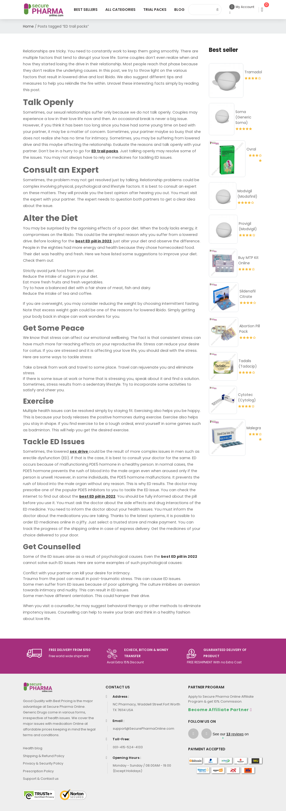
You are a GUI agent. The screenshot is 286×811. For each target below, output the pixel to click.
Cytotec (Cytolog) (247, 397)
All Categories (120, 9)
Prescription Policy (38, 771)
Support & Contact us (41, 778)
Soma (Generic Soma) (243, 117)
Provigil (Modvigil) (248, 226)
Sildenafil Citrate (248, 294)
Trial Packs (154, 9)
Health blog (32, 748)
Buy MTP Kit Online (248, 260)
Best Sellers (86, 9)
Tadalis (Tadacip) (248, 363)
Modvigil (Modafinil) (247, 193)
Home (28, 26)
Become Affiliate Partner (218, 710)
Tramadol (253, 72)
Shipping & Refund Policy (43, 755)
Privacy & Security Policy (43, 763)
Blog (179, 9)
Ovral (251, 149)
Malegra (254, 428)
